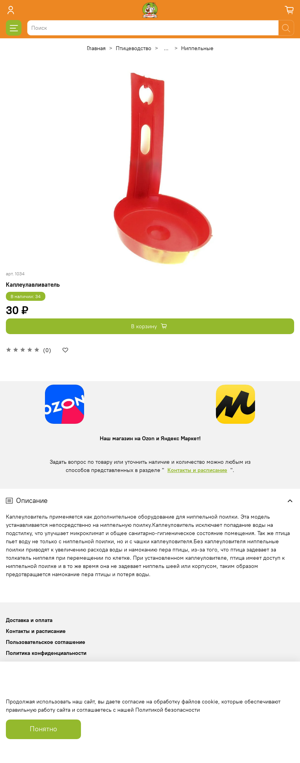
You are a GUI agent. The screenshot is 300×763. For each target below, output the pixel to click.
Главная (96, 48)
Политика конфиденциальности (46, 652)
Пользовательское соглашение (45, 641)
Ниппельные (197, 48)
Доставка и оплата (29, 620)
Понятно (43, 729)
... (166, 48)
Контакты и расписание (197, 470)
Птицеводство (133, 48)
